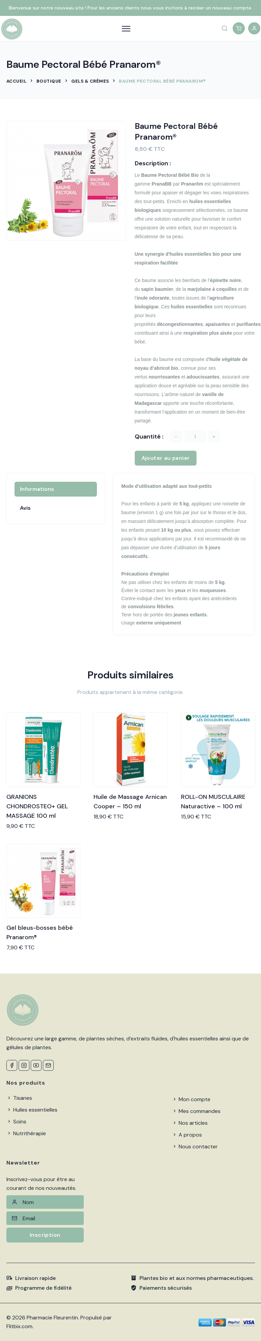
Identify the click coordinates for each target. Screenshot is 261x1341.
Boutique (48, 81)
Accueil (16, 81)
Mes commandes (196, 1111)
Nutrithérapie (26, 1133)
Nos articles (190, 1122)
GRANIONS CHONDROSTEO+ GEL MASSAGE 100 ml (37, 806)
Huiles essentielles (31, 1109)
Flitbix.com (19, 1326)
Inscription (45, 1234)
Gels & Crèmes (90, 81)
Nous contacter (195, 1146)
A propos (187, 1134)
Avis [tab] (25, 507)
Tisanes (19, 1097)
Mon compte (191, 1099)
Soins (16, 1121)
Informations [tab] (37, 489)
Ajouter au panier (165, 458)
